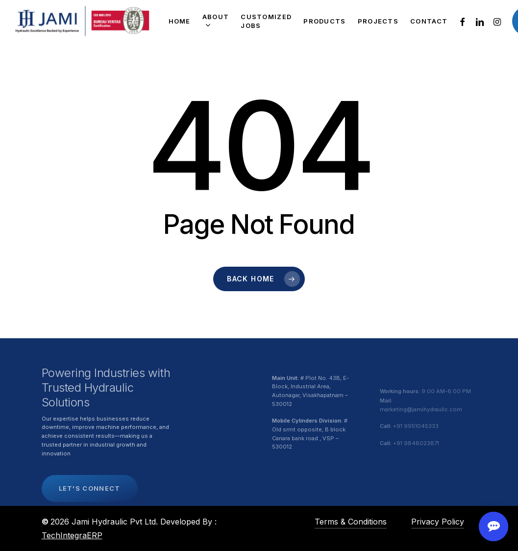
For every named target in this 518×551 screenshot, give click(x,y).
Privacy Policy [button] (437, 521)
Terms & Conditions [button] (351, 521)
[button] (90, 507)
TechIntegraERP (72, 535)
